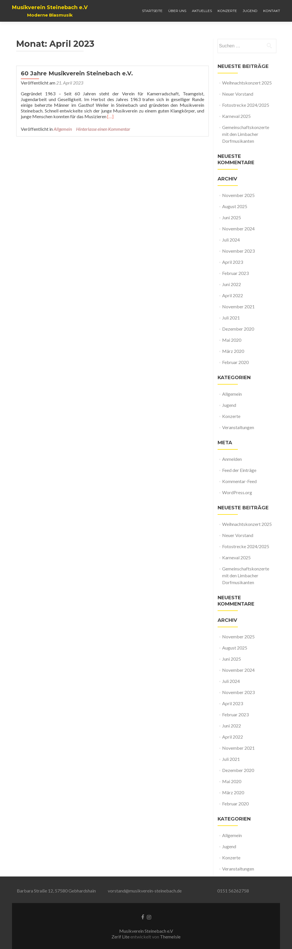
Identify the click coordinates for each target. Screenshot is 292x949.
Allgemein (63, 129)
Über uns (177, 11)
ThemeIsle (170, 936)
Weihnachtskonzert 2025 (247, 82)
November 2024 (238, 228)
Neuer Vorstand (237, 93)
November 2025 (238, 195)
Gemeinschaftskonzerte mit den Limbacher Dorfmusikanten (245, 134)
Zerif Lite (120, 936)
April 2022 (232, 295)
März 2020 (233, 351)
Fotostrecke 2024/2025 (245, 105)
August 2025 (234, 206)
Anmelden (232, 459)
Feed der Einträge (239, 470)
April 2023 (232, 262)
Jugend (250, 11)
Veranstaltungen (238, 427)
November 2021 (238, 306)
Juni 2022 (231, 284)
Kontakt (271, 11)
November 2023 (238, 251)
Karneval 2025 (236, 116)
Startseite (152, 11)
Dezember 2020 (238, 328)
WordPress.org (237, 492)
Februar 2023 (235, 273)
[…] (110, 116)
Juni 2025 (231, 217)
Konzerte (227, 11)
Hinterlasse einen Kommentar (103, 129)
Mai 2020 (231, 340)
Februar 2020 (235, 362)
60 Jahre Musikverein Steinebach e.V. (77, 73)
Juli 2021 (231, 317)
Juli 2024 (231, 239)
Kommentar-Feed (239, 481)
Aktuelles (202, 11)
